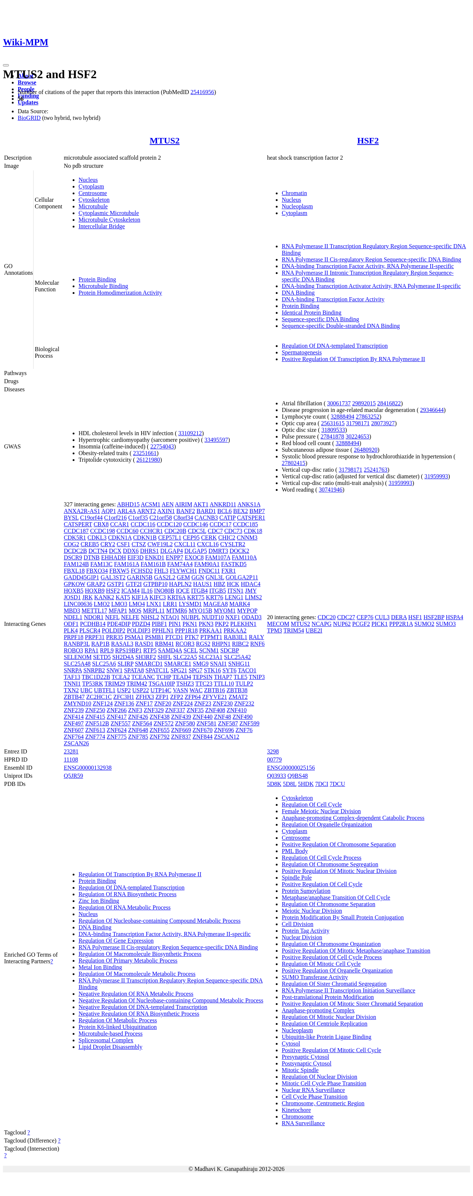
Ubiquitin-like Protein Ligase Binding (326, 1037)
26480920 (366, 450)
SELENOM (78, 657)
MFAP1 (118, 610)
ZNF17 (144, 703)
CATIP (227, 517)
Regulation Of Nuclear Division (319, 1077)
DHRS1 (149, 551)
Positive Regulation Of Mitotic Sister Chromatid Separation (352, 1004)
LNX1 (153, 604)
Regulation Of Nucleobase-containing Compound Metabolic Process (159, 921)
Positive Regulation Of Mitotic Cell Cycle (331, 1050)
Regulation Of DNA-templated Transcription (335, 346)
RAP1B (100, 644)
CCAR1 (119, 524)
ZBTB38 (236, 690)
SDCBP (229, 650)
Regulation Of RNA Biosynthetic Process (128, 894)
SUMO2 (424, 624)
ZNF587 (228, 723)
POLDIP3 (138, 630)
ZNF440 (202, 717)
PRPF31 (94, 637)
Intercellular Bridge (102, 226)
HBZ (219, 584)
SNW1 (115, 670)
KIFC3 (157, 597)
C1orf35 (138, 517)
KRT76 (214, 597)
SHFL (164, 657)
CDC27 (346, 617)
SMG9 (201, 664)
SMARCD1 (149, 664)
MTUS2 (165, 140)
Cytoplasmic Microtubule (109, 213)
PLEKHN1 (243, 624)
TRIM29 (114, 683)
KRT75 (196, 597)
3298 (273, 751)
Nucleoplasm (297, 206)
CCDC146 (195, 524)
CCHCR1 (151, 531)
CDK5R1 (75, 537)
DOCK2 (239, 551)
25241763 (375, 470)
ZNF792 (160, 737)
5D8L (289, 784)
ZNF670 (202, 730)
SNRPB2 (94, 670)
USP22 (140, 690)
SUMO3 (446, 624)
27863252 (367, 416)
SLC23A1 (211, 657)
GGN (197, 577)
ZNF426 (138, 717)
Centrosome (93, 193)
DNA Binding (298, 293)
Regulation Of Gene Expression (116, 940)
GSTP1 (115, 584)
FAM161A (126, 564)
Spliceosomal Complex (106, 1040)
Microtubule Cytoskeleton (109, 219)
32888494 (342, 416)
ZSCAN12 (226, 737)
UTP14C (160, 690)
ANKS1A (248, 504)
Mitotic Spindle (300, 1070)
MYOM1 (225, 610)
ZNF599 (249, 723)
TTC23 (203, 683)
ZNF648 (138, 730)
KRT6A (176, 597)
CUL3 (382, 617)
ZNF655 (160, 730)
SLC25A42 (237, 657)
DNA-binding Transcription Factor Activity (333, 299)
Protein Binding (97, 279)
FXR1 (229, 571)
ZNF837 (181, 737)
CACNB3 (206, 517)
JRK (87, 597)
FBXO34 (97, 571)
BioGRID (29, 118)
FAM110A (244, 557)
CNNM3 (247, 537)
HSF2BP (434, 617)
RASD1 (144, 644)
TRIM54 (294, 630)
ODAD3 (251, 617)
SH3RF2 (145, 657)
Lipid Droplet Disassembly (110, 1047)
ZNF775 (116, 737)
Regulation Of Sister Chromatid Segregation (334, 984)
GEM (183, 577)
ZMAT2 (238, 697)
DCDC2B (75, 551)
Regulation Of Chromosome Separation (328, 904)
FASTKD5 (234, 564)
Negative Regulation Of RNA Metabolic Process (136, 994)
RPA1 (91, 650)
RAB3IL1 (235, 637)
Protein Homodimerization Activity (120, 293)
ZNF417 (116, 717)
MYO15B (200, 610)
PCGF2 (361, 624)
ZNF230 (223, 703)
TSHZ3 (185, 683)
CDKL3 (97, 537)
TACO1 (247, 670)
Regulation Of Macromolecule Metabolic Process (137, 974)
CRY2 (107, 544)
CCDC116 (143, 524)
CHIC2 (226, 537)
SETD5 (102, 657)
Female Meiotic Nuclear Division (321, 811)
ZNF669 (181, 730)
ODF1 (71, 624)
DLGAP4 (171, 551)
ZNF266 (116, 710)
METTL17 (94, 610)
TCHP (163, 677)
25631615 (333, 423)
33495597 (216, 440)
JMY (250, 590)
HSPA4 (454, 617)
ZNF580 (185, 723)
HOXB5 (73, 590)
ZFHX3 (145, 697)
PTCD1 (174, 637)
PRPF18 (73, 637)
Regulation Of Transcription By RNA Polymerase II (140, 874)
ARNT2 (146, 511)
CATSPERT (78, 524)
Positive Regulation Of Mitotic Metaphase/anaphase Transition (356, 950)
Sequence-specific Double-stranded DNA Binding (341, 326)
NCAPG (321, 624)
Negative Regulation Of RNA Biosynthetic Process (139, 1013)
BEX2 (240, 511)
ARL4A (126, 511)
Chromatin (294, 193)
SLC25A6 (104, 664)
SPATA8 (134, 670)
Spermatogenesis (301, 352)
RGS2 (203, 644)
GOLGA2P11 (242, 577)
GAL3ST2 (113, 577)
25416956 (202, 92)
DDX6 (131, 551)
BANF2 (185, 511)
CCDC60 (127, 531)
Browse (27, 82)
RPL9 (107, 650)
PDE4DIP (118, 624)
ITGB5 (217, 590)
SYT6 (229, 670)
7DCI (321, 784)
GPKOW (74, 584)
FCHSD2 (142, 571)
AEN (167, 504)
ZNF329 (154, 710)
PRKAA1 (210, 630)
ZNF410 (237, 710)
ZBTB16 (214, 690)
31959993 (436, 476)
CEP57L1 (169, 537)
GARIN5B (139, 577)
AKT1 (201, 504)
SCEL (191, 650)
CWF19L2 (160, 544)
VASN (180, 690)
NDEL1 (73, 617)
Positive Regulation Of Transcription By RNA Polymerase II (353, 359)
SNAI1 (218, 664)
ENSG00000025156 (291, 768)
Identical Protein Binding (311, 312)
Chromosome (297, 1116)
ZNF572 (164, 723)
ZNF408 (215, 710)
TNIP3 (257, 677)
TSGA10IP (162, 683)
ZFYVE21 (214, 697)
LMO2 (102, 604)
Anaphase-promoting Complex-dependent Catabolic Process (353, 818)
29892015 (364, 403)
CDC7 (215, 531)
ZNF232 (244, 703)
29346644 (432, 410)
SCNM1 (209, 650)
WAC (196, 690)
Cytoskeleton (94, 200)
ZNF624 (116, 730)
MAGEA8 (215, 604)
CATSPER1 (251, 517)
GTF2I (134, 584)
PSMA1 (134, 637)
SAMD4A (170, 650)
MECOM (278, 624)
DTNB (92, 557)
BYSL (71, 517)
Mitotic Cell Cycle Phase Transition (324, 1083)
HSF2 (368, 140)
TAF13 (72, 677)
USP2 (124, 690)
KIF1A (140, 597)
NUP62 (342, 624)
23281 (71, 751)
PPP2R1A (401, 624)
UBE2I (314, 630)
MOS (135, 610)
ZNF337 (175, 710)
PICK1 (379, 624)
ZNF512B (97, 723)
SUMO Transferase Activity (315, 977)
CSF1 (123, 544)
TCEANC (143, 677)
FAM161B (153, 564)
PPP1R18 (186, 630)
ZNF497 (74, 723)
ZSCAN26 (76, 743)
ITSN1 (235, 590)
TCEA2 (121, 677)
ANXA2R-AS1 (82, 511)
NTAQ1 (170, 617)
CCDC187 (76, 531)
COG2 (71, 544)
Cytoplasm (91, 186)
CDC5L (197, 531)
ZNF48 (222, 717)
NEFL (112, 617)
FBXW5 (119, 571)
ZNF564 (142, 723)
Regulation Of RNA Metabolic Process (125, 907)
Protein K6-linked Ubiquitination (118, 1027)
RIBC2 (240, 644)
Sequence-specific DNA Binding (320, 319)
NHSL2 (150, 617)
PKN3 (206, 624)
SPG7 (195, 670)
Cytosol (291, 1043)
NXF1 (232, 617)
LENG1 (234, 597)
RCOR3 (185, 644)
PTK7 (192, 637)
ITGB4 (199, 590)
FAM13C (101, 564)
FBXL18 (74, 571)
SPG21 (178, 670)
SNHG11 (239, 664)
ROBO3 (73, 650)
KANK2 (104, 597)
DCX (115, 551)
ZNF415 (95, 717)
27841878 (332, 436)
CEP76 (365, 617)
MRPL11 (154, 610)
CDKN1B (145, 537)
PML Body (295, 851)
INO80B (164, 590)
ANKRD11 (223, 504)
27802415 (293, 463)
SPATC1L (157, 670)
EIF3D (136, 557)
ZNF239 (74, 710)
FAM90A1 (207, 564)
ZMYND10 (77, 703)
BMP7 (257, 511)
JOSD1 (72, 597)
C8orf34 (183, 517)
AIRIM (183, 504)
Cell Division (297, 924)
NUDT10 (213, 617)
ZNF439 (181, 717)
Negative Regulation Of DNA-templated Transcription (143, 1007)
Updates (28, 102)
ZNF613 (95, 730)
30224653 (357, 436)
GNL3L (215, 577)
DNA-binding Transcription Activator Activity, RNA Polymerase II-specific (371, 286)
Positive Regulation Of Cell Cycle (322, 884)
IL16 (147, 590)
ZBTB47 (74, 697)
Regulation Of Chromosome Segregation (330, 864)
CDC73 (233, 531)
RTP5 (149, 650)
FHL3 (161, 571)
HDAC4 (250, 584)
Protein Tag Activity (305, 931)
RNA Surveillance (303, 1123)
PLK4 (71, 630)
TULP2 (244, 683)
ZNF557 (121, 723)
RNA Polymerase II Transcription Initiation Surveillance (348, 990)
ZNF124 (103, 703)
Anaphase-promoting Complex (318, 1010)
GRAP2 (96, 584)
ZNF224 (183, 703)
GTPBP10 (155, 584)
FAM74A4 (180, 564)
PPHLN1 (163, 630)
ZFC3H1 (123, 697)
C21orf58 (160, 517)
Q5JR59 (73, 776)
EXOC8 (194, 557)
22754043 (162, 446)
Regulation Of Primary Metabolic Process (128, 960)
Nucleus (88, 180)
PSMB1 (154, 637)
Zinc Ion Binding (99, 901)
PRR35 (114, 637)
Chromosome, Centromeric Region (323, 1103)
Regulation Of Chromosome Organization (331, 944)
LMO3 (119, 604)
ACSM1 (150, 504)
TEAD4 (182, 677)
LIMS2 (253, 597)
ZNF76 (244, 730)
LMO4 (137, 604)
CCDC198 (102, 531)
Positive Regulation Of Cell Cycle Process (332, 957)
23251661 (145, 453)
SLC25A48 (77, 664)
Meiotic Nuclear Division (312, 911)
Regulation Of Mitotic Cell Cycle (321, 964)
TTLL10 (224, 683)
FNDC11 (209, 571)
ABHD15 (128, 504)
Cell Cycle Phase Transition (314, 1096)
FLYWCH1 (183, 571)
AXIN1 (166, 511)
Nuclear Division (302, 937)
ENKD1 (154, 557)
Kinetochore (296, 1110)
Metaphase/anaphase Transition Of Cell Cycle (336, 897)
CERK (209, 537)
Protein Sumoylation (306, 891)
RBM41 (164, 644)
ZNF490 (243, 717)
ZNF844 (202, 737)
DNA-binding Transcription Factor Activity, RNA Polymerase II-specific (368, 266)
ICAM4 (130, 590)
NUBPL (190, 617)
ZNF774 (95, 737)
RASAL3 (122, 644)
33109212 (190, 433)
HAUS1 (202, 584)
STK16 (212, 670)
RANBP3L (77, 644)
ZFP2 (176, 697)
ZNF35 (195, 710)
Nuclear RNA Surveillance (313, 1090)
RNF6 (257, 644)
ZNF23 (202, 703)
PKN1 (189, 624)
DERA (399, 617)
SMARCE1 (177, 664)
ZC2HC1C (99, 697)
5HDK (306, 784)
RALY (256, 637)
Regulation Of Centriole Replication (324, 1023)
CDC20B (175, 531)
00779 (274, 759)
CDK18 (253, 531)
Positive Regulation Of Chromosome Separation (339, 844)
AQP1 (108, 511)
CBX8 (101, 524)
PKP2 (222, 624)
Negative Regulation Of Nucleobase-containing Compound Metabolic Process (171, 1000)
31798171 (358, 423)
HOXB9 (94, 590)
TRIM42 (136, 683)
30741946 (330, 489)
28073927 (383, 423)
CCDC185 (245, 524)
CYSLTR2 (232, 544)
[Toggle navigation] (6, 65)
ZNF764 (74, 737)
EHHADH (113, 557)
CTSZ (139, 544)
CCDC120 (169, 524)
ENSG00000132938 (88, 768)
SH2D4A (123, 657)
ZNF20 (162, 703)
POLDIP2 (113, 630)
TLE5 (240, 677)
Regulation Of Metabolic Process (118, 1020)
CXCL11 (185, 544)
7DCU (337, 784)
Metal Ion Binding (100, 967)
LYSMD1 (190, 604)
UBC (86, 690)
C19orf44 (91, 517)
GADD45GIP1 (81, 577)
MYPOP (247, 610)
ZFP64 (193, 697)
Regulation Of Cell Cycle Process (321, 857)
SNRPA (73, 670)
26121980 (148, 460)
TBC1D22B (96, 677)
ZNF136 (124, 703)
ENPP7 (174, 557)
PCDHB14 (92, 624)
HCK (233, 584)
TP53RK (92, 683)
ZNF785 (138, 737)
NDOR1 (94, 617)
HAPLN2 (180, 584)
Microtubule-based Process (111, 1033)
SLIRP (125, 664)
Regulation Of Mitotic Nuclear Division (329, 1017)
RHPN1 (221, 644)
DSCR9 (73, 557)
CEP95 (191, 537)
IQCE (182, 590)
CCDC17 (221, 524)
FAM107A (217, 557)
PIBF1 (159, 624)
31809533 (333, 430)
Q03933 (276, 776)
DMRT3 (218, 551)
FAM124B (76, 564)
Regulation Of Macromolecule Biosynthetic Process (140, 954)
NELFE (130, 617)
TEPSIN (202, 677)
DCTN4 (98, 551)
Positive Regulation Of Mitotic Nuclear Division (339, 871)
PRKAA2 (234, 630)
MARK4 (239, 604)
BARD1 (206, 511)
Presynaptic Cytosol (305, 1057)
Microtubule (93, 206)
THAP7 (223, 677)
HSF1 (415, 617)
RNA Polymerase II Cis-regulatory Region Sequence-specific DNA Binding (371, 259)
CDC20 (327, 617)
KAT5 (123, 597)
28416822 (389, 403)
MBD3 (72, 610)
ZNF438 (160, 717)
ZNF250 (95, 710)
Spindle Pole (297, 877)
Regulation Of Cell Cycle (312, 804)
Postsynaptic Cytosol (306, 1063)
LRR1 (170, 604)
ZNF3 (135, 710)
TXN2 (71, 690)
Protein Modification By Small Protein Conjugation (343, 917)
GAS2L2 (164, 577)
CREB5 (90, 544)
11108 (71, 759)
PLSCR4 (89, 630)
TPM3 (274, 630)
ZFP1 (162, 697)
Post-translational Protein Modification (328, 997)
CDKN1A (120, 537)
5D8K (274, 784)
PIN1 (174, 624)
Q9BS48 (298, 776)
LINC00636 (78, 604)
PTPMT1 (211, 637)
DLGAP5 (195, 551)
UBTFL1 (105, 690)
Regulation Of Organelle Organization (327, 824)
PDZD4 (141, 624)
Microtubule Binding (103, 286)
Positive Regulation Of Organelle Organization (337, 970)
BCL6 (224, 511)
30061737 (339, 403)
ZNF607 (74, 730)
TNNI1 (72, 683)
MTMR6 (176, 610)
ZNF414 (74, 717)
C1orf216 (115, 517)
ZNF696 (224, 730)
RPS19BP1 (128, 650)
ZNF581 (206, 723)
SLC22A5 (185, 657)
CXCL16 (208, 544)
